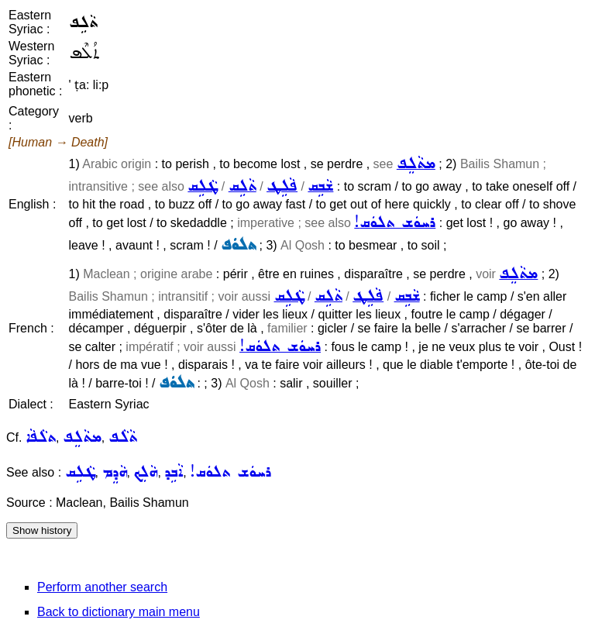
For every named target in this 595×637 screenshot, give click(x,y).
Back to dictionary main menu (118, 611)
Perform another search (102, 587)
